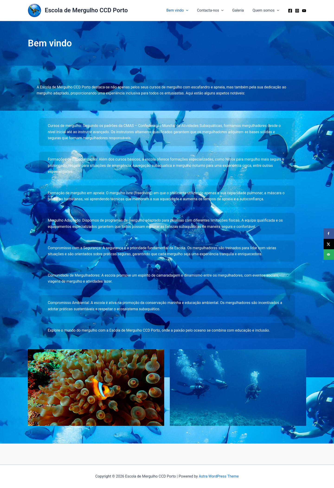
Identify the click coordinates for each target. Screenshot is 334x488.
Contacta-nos (213, 10)
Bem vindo (182, 10)
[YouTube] (304, 11)
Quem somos (266, 10)
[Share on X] (329, 244)
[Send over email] (329, 254)
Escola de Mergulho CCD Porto (86, 10)
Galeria (240, 10)
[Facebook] (290, 11)
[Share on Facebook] (329, 233)
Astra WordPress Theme (219, 476)
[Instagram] (297, 11)
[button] (190, 10)
